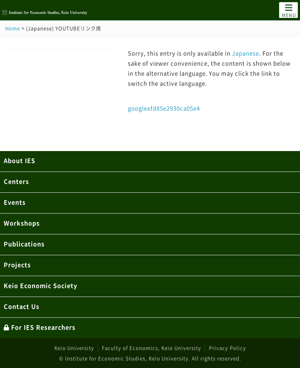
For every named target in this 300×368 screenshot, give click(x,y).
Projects (17, 264)
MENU (289, 10)
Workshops (22, 222)
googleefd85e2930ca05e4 (164, 108)
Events (15, 202)
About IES (19, 160)
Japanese (245, 53)
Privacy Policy (227, 347)
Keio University (74, 347)
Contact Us (21, 306)
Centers (16, 181)
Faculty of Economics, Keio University (151, 347)
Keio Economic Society (40, 285)
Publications (24, 243)
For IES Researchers (39, 327)
